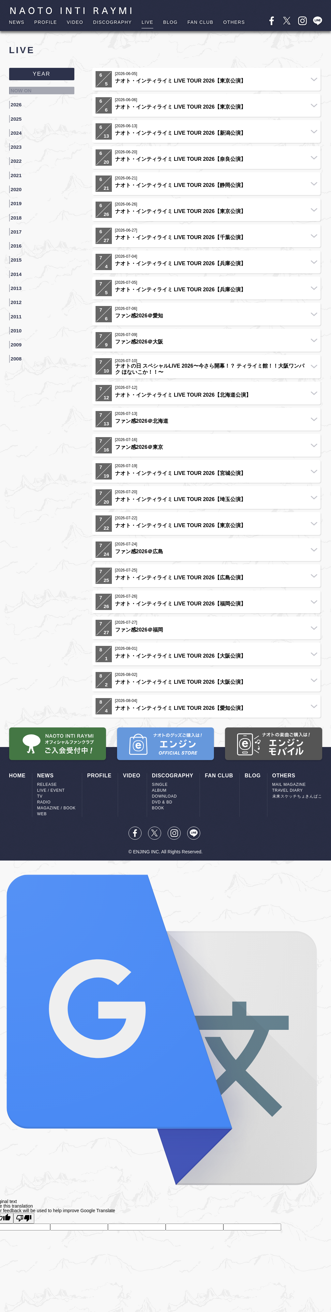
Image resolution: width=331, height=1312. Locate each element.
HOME (17, 775)
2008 (18, 312)
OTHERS (234, 22)
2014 (18, 242)
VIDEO (75, 22)
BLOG (170, 22)
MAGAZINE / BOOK (56, 808)
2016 (18, 218)
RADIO (44, 802)
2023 (18, 136)
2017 (18, 206)
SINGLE (160, 784)
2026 (18, 101)
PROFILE (45, 22)
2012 (18, 265)
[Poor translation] (23, 1218)
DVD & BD (162, 802)
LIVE (147, 22)
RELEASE (47, 784)
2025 (18, 112)
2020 (18, 171)
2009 (18, 300)
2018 (18, 195)
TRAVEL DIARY (287, 790)
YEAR (41, 74)
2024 (18, 124)
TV (40, 796)
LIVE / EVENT (51, 790)
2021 (18, 159)
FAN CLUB (201, 22)
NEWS (17, 22)
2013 (18, 253)
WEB (42, 814)
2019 (18, 183)
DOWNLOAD (164, 796)
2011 (18, 277)
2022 (18, 148)
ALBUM (159, 790)
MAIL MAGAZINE (289, 784)
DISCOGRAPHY (112, 22)
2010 (18, 289)
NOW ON (23, 89)
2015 (18, 230)
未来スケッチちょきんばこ (297, 796)
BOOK (158, 808)
